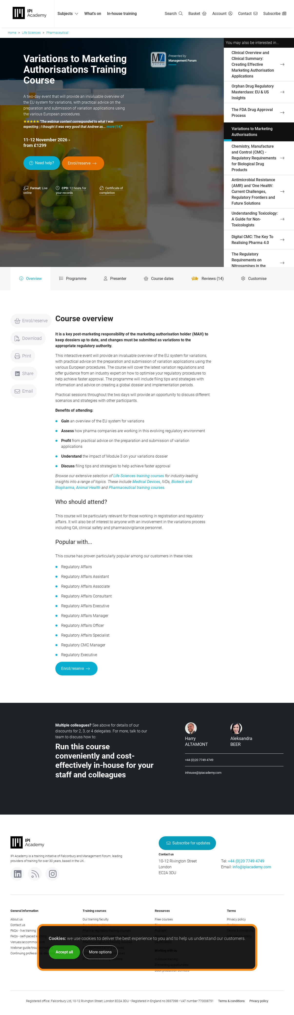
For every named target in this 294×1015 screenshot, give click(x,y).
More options (100, 952)
